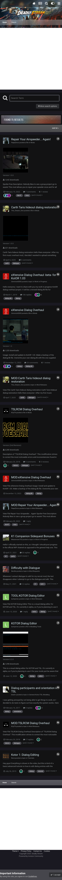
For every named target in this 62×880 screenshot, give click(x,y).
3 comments (25, 260)
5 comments (29, 462)
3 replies (27, 708)
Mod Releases (42, 385)
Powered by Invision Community (31, 856)
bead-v (13, 695)
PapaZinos (15, 143)
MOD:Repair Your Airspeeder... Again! (34, 505)
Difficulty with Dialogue (25, 568)
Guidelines (32, 876)
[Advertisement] (31, 59)
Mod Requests (34, 571)
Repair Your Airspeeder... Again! (31, 139)
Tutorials (31, 758)
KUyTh (13, 413)
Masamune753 (16, 539)
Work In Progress (40, 282)
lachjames (15, 599)
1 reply (27, 521)
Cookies (47, 851)
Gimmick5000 (16, 282)
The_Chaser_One (17, 211)
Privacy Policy (26, 851)
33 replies (25, 553)
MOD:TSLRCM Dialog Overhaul (30, 723)
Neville (13, 571)
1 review (43, 192)
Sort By (55, 128)
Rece (13, 758)
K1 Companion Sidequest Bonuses (33, 536)
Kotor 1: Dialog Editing (25, 754)
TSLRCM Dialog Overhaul (27, 409)
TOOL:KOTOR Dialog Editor (28, 595)
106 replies (26, 295)
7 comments (29, 192)
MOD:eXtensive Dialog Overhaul (31, 477)
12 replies (25, 584)
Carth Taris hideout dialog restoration (34, 207)
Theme (15, 851)
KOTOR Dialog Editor (24, 623)
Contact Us (37, 851)
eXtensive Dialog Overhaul (27, 310)
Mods (33, 143)
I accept (55, 875)
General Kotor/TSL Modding (39, 695)
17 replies (28, 739)
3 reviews (44, 462)
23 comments (31, 363)
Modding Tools (35, 627)
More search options (47, 106)
